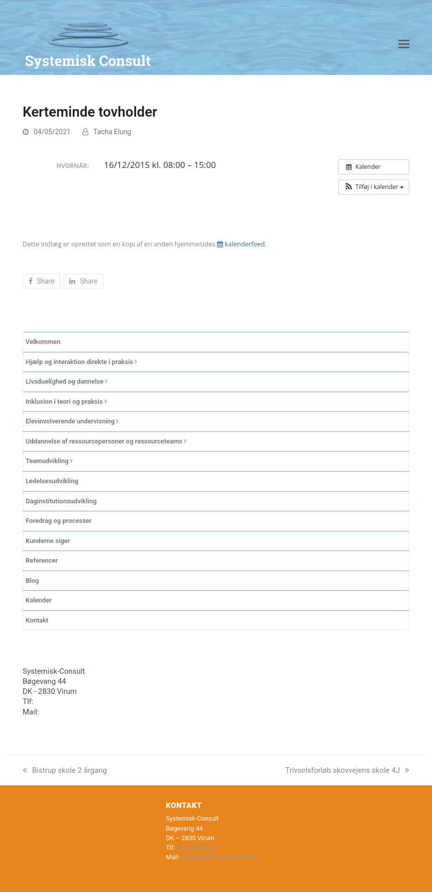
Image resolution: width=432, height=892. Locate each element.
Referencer (42, 560)
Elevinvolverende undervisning (72, 421)
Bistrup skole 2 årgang (65, 770)
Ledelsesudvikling (52, 481)
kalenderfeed (241, 243)
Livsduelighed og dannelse (66, 381)
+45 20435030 (59, 701)
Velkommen (43, 341)
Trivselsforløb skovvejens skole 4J (347, 770)
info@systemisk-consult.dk (86, 712)
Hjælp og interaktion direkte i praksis (81, 362)
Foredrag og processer (58, 520)
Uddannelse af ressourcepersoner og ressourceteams (106, 441)
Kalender (39, 600)
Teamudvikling (49, 461)
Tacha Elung (112, 132)
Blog (32, 580)
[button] (403, 44)
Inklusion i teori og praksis (66, 401)
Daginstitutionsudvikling (61, 501)
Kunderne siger (48, 541)
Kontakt (37, 620)
